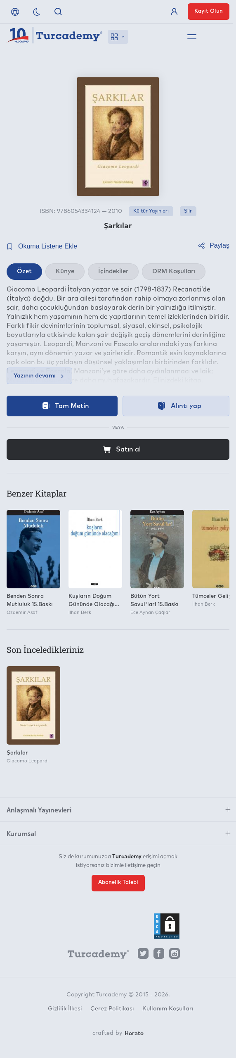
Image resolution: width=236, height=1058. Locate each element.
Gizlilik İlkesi (65, 1009)
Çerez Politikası (112, 1009)
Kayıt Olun (208, 11)
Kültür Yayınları (151, 211)
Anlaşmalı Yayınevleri (39, 809)
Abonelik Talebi (118, 882)
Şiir (188, 211)
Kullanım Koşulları (168, 1009)
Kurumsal (21, 833)
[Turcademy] (94, 955)
